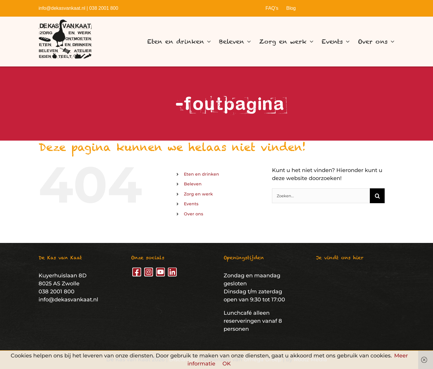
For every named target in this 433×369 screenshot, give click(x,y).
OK (226, 363)
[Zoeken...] (321, 195)
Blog (291, 8)
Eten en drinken (201, 174)
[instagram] (148, 272)
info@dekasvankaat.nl (62, 8)
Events (191, 203)
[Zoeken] (377, 195)
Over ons (193, 214)
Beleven (193, 184)
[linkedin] (172, 272)
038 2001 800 (103, 8)
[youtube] (160, 272)
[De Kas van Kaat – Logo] (65, 22)
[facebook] (136, 272)
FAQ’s (271, 8)
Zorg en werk (198, 194)
